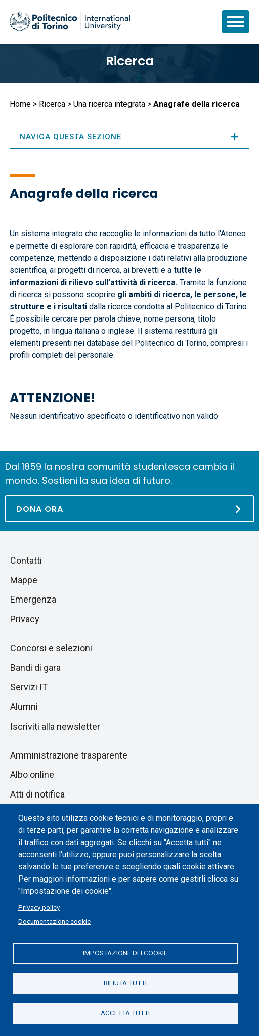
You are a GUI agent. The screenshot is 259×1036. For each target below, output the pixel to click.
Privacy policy (39, 907)
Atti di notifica (37, 794)
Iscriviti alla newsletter (55, 726)
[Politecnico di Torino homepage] (70, 21)
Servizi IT (29, 687)
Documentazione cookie (54, 921)
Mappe (23, 580)
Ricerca (130, 61)
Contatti (26, 560)
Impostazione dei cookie (125, 953)
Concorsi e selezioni (51, 648)
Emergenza (33, 599)
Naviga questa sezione (129, 136)
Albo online (32, 774)
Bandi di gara (35, 667)
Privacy (24, 619)
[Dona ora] (129, 508)
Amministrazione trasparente (68, 755)
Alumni (24, 706)
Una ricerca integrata (109, 104)
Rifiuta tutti (125, 983)
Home (20, 104)
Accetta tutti (125, 1013)
